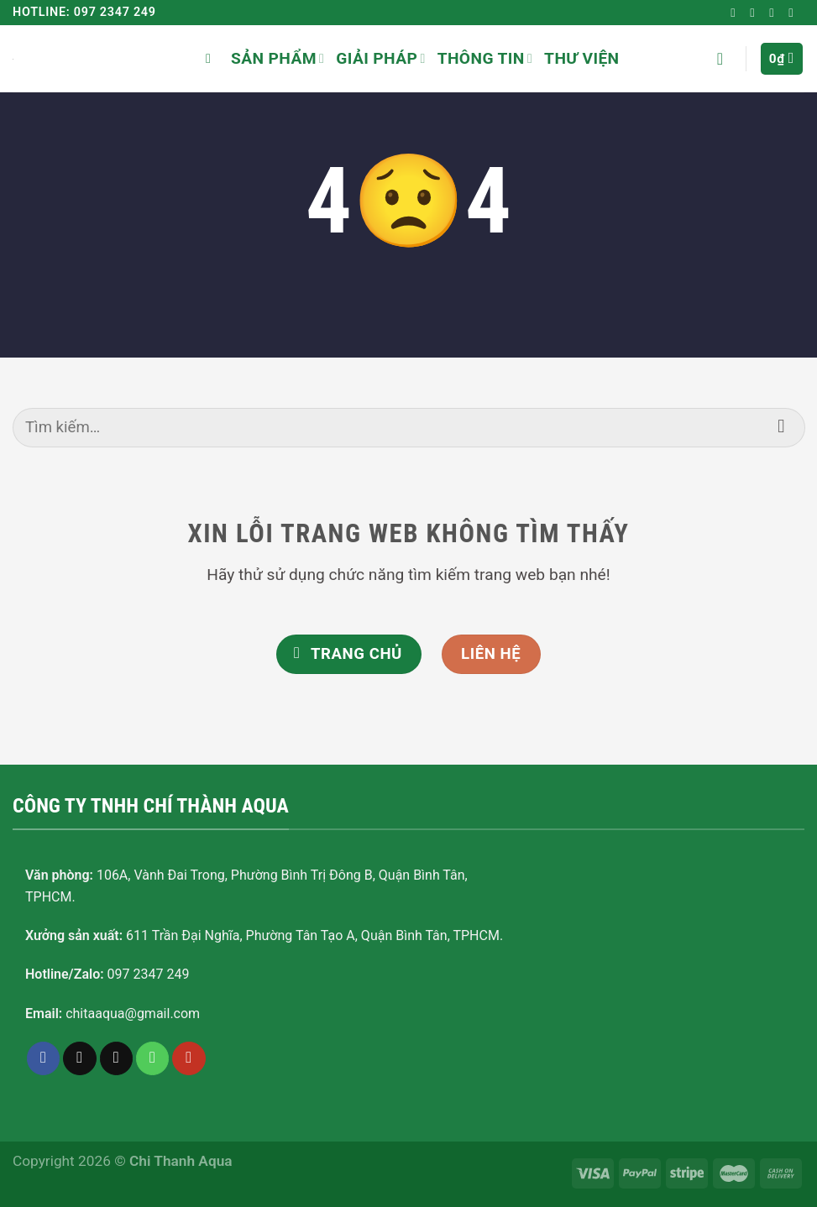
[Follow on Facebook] (736, 12)
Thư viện (581, 58)
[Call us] (153, 1058)
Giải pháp (380, 58)
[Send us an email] (775, 12)
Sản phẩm (277, 58)
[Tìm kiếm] (212, 58)
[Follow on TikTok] (756, 12)
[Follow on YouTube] (794, 12)
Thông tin (484, 58)
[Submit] (781, 427)
